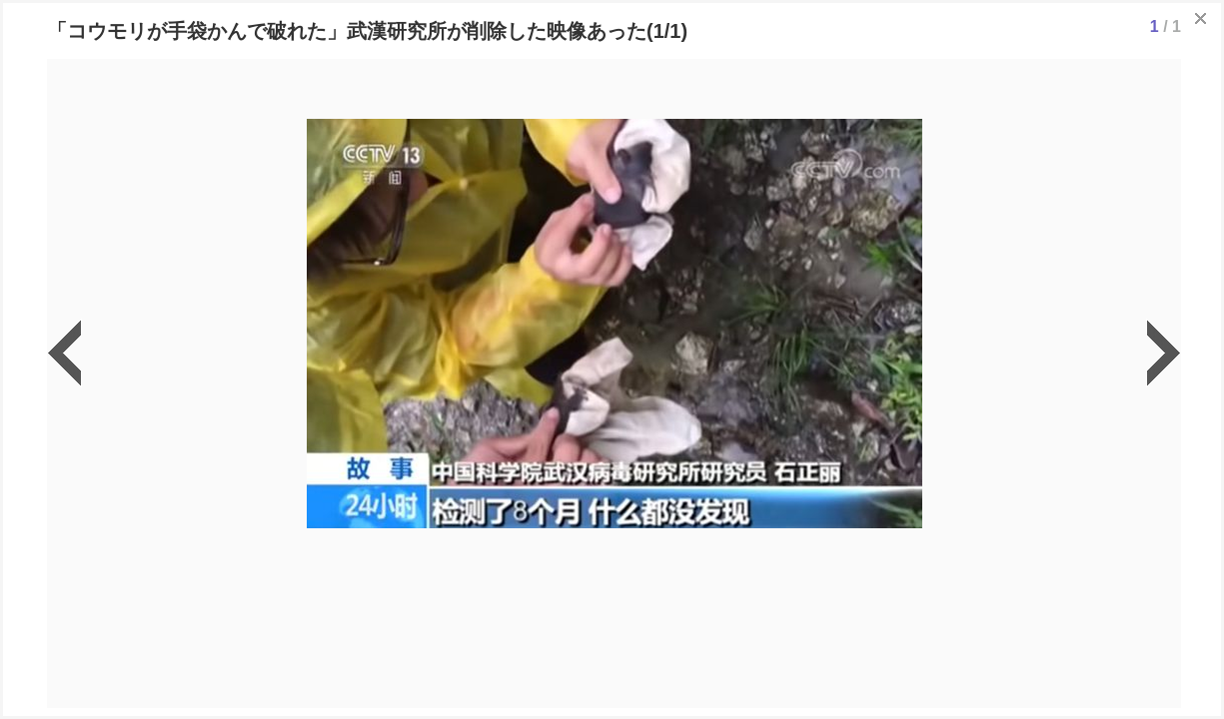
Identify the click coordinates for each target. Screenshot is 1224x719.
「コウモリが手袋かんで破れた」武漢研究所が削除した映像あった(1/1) (367, 31)
